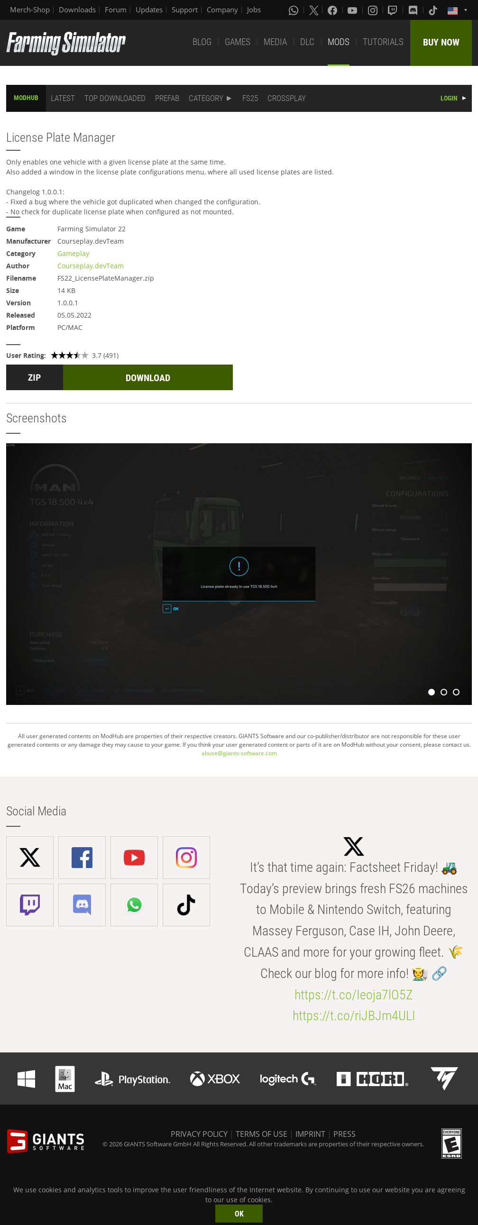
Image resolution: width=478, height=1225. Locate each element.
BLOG (202, 42)
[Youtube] (353, 10)
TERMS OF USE (261, 1134)
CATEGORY (206, 98)
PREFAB (167, 98)
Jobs (254, 9)
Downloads (77, 9)
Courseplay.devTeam (90, 265)
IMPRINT (310, 1134)
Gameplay (73, 253)
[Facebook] (333, 10)
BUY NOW (441, 42)
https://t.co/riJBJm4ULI (354, 1016)
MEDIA (275, 42)
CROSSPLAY (286, 98)
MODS (338, 42)
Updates (149, 9)
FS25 (250, 98)
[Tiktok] (434, 10)
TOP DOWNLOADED (115, 98)
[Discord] (414, 10)
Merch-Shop (30, 9)
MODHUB (26, 97)
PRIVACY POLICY (199, 1134)
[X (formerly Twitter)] (314, 10)
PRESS (344, 1134)
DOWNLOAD (148, 378)
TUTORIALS (383, 42)
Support (185, 9)
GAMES (237, 42)
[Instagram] (373, 10)
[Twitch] (393, 10)
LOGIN (449, 98)
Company (222, 9)
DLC (307, 42)
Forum (116, 9)
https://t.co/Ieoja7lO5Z (353, 995)
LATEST (63, 98)
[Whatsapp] (294, 10)
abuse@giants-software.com (239, 753)
